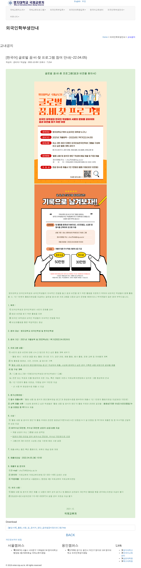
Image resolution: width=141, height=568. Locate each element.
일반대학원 (128, 558)
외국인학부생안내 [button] (116, 10)
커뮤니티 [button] (14, 17)
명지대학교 (128, 550)
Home (105, 37)
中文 (84, 1)
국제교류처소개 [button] (17, 10)
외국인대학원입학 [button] (77, 10)
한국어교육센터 (96, 10)
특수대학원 (128, 561)
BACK (70, 535)
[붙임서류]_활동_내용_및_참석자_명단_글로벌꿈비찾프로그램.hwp (37, 528)
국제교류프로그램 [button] (37, 10)
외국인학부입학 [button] (57, 10)
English (77, 1)
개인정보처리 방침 (14, 539)
